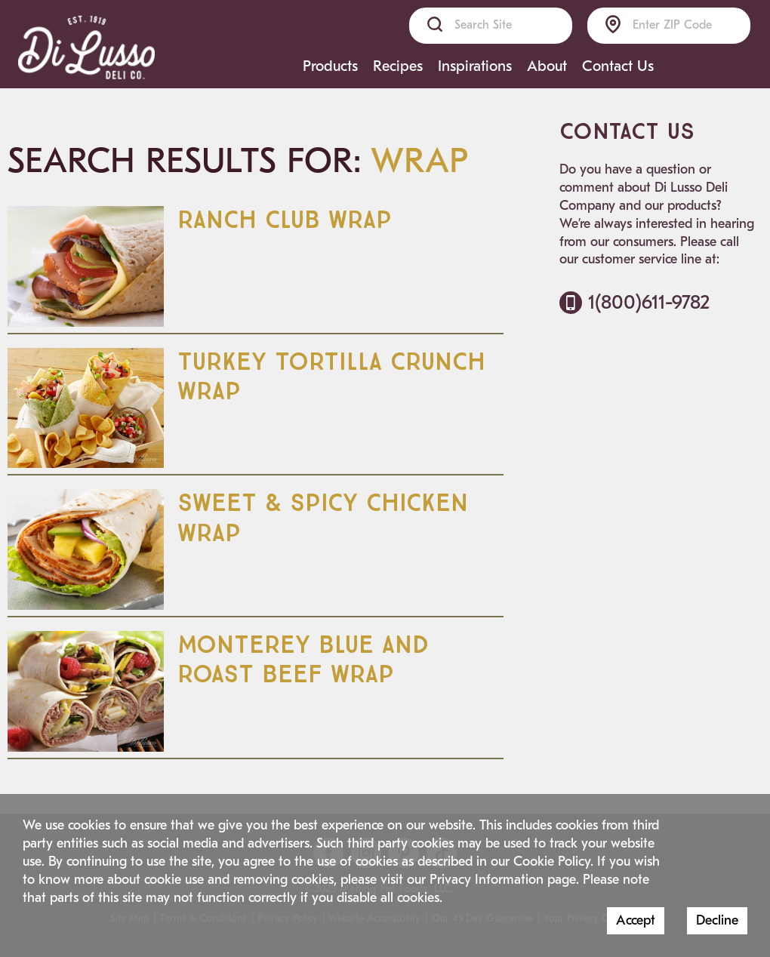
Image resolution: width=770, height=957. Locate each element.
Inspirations (475, 66)
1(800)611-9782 (634, 302)
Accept (635, 920)
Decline (717, 920)
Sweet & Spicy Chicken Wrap (322, 518)
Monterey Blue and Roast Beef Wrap (303, 660)
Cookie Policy (551, 861)
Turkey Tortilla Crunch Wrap (331, 377)
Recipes (398, 66)
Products (330, 66)
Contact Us (618, 66)
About (547, 66)
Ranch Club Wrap (284, 220)
